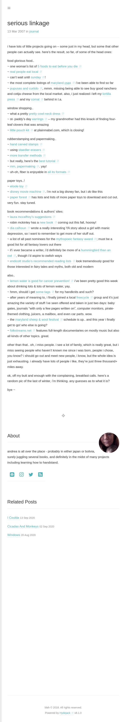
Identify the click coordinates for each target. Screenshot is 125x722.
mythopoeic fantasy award (74, 239)
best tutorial (47, 161)
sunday (36, 77)
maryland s (61, 83)
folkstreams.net (20, 330)
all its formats (57, 172)
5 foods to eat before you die (58, 66)
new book (46, 222)
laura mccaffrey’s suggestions (30, 217)
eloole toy (17, 186)
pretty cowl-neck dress (44, 113)
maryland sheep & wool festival (37, 319)
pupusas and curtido (24, 88)
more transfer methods (26, 155)
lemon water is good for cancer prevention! (40, 281)
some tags (43, 292)
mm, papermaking (22, 166)
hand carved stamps (24, 144)
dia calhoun (18, 228)
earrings (37, 119)
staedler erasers (30, 150)
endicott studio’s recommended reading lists (40, 261)
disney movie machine (25, 191)
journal (34, 31)
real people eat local (24, 72)
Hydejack (65, 712)
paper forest (18, 197)
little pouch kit (19, 130)
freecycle (82, 297)
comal (35, 99)
